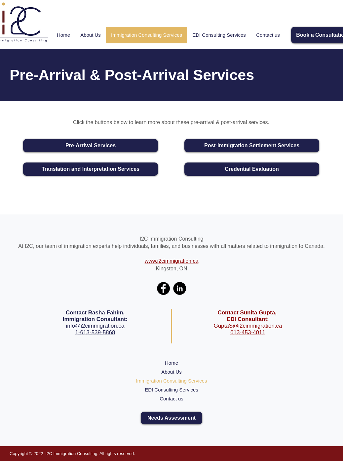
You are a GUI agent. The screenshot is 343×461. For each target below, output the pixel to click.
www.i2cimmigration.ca (172, 261)
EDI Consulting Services (171, 389)
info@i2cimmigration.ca (95, 326)
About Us (171, 372)
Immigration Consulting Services (171, 381)
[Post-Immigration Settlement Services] (251, 145)
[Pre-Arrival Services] (90, 145)
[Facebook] (163, 288)
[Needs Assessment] (171, 418)
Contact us (171, 398)
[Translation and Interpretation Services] (90, 169)
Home (171, 363)
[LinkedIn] (179, 288)
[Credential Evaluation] (251, 169)
